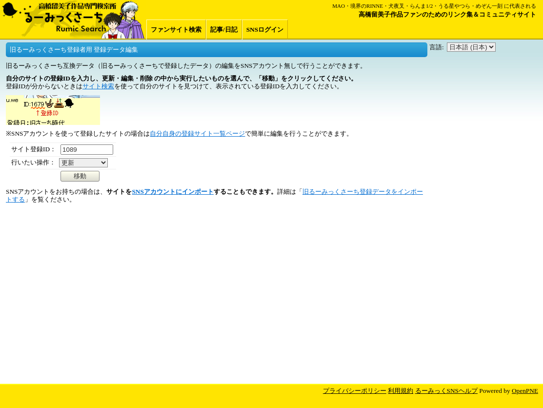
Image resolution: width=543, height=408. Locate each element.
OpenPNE (525, 390)
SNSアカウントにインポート (172, 191)
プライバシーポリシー (354, 390)
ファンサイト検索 (176, 29)
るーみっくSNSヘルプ (446, 390)
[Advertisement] (484, 221)
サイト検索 (98, 86)
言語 (435, 47)
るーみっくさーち (73, 19)
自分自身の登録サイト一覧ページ (197, 133)
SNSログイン (264, 29)
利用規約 (400, 390)
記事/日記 (224, 29)
